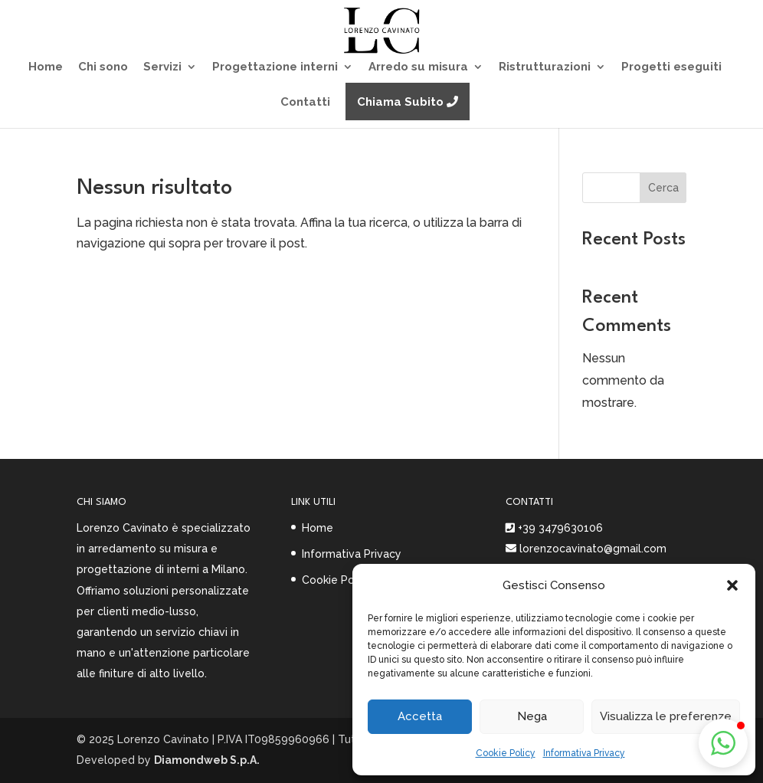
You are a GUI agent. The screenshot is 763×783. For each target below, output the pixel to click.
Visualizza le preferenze (666, 716)
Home (317, 528)
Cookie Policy (505, 753)
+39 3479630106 (560, 528)
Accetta (420, 716)
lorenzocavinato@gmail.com (591, 548)
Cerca (663, 188)
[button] (732, 585)
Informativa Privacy (584, 753)
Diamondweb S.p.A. (207, 760)
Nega (532, 716)
